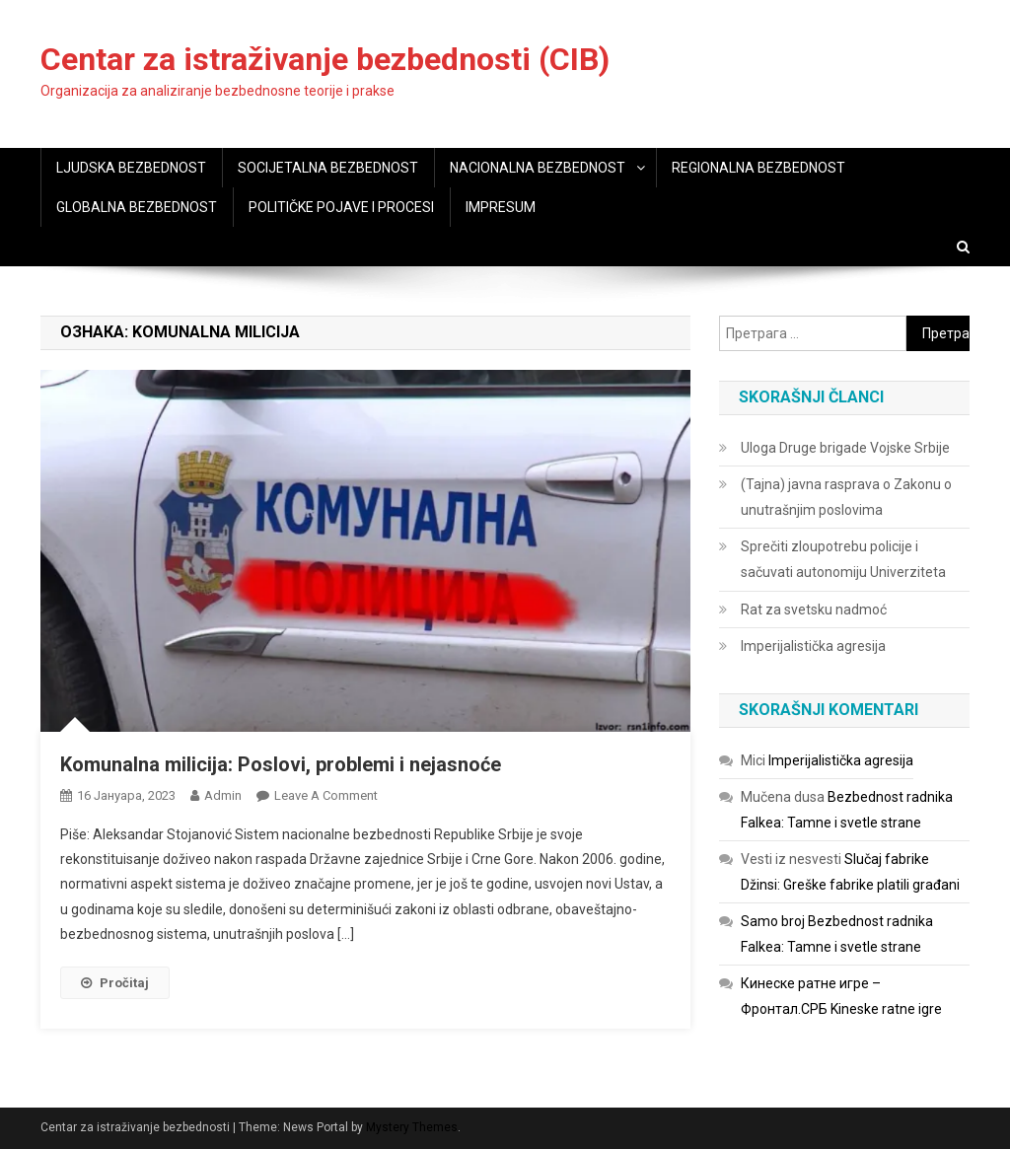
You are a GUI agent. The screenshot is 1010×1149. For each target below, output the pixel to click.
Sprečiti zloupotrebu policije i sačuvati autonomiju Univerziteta (843, 559)
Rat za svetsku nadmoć (814, 609)
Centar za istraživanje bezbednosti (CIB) (325, 59)
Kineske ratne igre (886, 1009)
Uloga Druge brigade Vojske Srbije (845, 448)
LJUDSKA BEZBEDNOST (131, 168)
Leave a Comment (326, 795)
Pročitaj (115, 982)
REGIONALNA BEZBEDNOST (758, 168)
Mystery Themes (412, 1127)
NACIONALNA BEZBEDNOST (537, 168)
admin (223, 795)
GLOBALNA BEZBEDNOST (136, 207)
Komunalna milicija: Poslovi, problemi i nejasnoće (280, 764)
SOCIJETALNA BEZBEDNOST (328, 168)
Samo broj (773, 921)
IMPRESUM (501, 207)
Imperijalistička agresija (813, 646)
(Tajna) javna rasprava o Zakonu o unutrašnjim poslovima (846, 497)
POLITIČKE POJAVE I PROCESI (341, 207)
